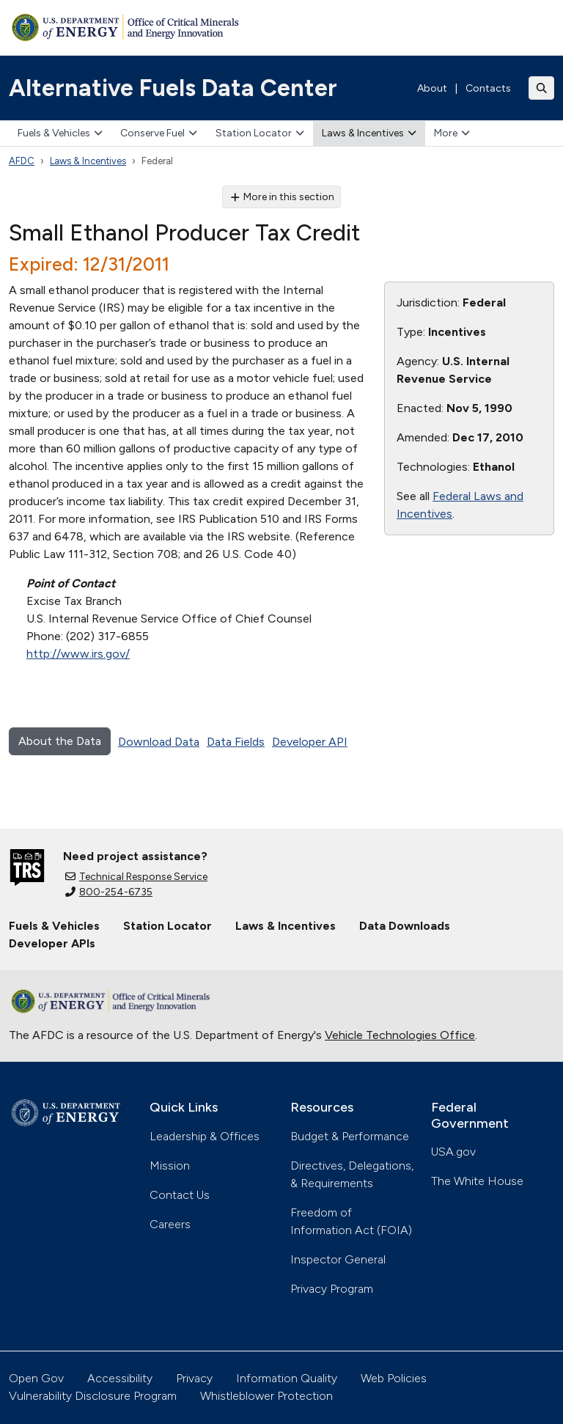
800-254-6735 (108, 892)
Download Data (158, 742)
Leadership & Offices (205, 1136)
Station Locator (260, 133)
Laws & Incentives (369, 133)
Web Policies (394, 1378)
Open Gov (36, 1378)
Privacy (194, 1378)
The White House (477, 1181)
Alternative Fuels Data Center (173, 88)
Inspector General (338, 1259)
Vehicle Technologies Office (400, 1035)
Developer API (309, 742)
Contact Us (180, 1195)
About (432, 88)
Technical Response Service (136, 876)
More (452, 133)
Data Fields (236, 742)
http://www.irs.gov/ (78, 654)
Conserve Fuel (158, 133)
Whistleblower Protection (266, 1396)
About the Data (59, 741)
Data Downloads (404, 926)
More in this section (282, 197)
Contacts (488, 88)
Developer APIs (52, 943)
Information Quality (286, 1378)
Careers (170, 1224)
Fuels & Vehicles (60, 133)
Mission (170, 1165)
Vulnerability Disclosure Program (93, 1396)
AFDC (21, 160)
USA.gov (453, 1152)
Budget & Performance (349, 1136)
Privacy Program (331, 1289)
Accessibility (119, 1378)
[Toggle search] (542, 88)
